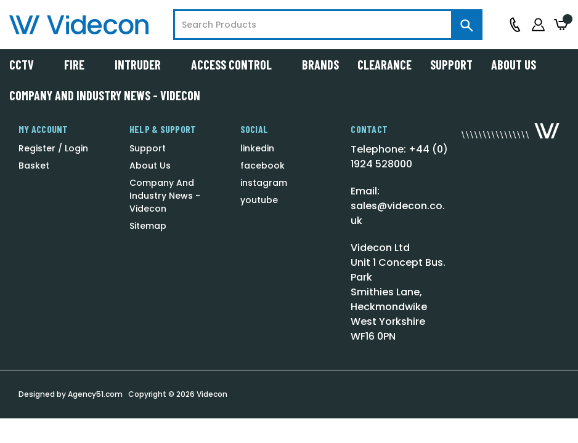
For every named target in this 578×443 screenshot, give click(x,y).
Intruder (144, 64)
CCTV (27, 64)
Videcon (212, 394)
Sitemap (147, 226)
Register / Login (53, 148)
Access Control (237, 64)
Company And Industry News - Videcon (104, 95)
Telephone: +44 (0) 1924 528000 (399, 156)
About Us (513, 64)
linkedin (257, 148)
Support (451, 64)
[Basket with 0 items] (561, 25)
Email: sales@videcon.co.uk (398, 206)
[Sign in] (538, 24)
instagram (263, 183)
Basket (33, 165)
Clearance (384, 64)
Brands (320, 64)
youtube (259, 200)
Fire (80, 64)
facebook (262, 165)
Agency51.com (95, 394)
